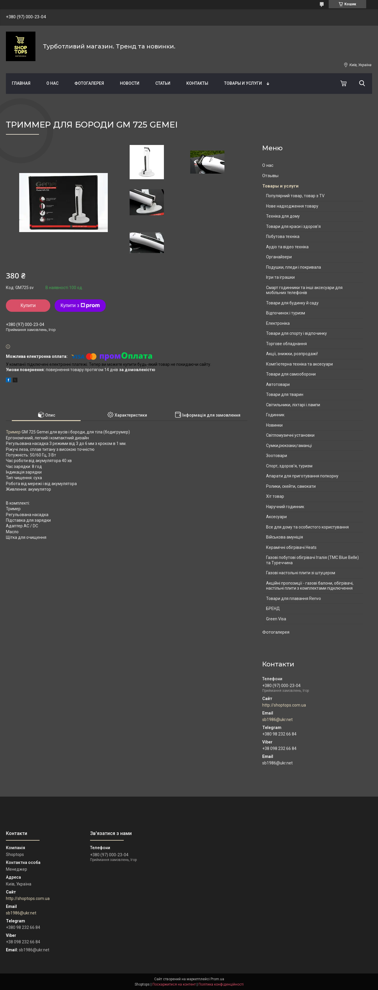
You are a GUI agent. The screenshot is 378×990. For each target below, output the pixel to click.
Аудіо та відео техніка (287, 246)
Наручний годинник (285, 506)
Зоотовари (276, 455)
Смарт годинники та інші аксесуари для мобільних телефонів (304, 290)
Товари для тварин (284, 394)
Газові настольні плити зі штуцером (300, 572)
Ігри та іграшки (280, 277)
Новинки (274, 425)
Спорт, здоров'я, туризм (289, 466)
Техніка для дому (283, 216)
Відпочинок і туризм (285, 313)
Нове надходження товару (292, 206)
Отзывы (270, 175)
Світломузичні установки (290, 435)
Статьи (162, 83)
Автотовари (278, 384)
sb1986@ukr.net (277, 719)
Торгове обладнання (286, 343)
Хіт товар (275, 496)
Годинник (275, 414)
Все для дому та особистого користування (307, 527)
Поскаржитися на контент (174, 984)
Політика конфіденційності (221, 984)
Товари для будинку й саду (292, 303)
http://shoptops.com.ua (284, 705)
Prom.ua (217, 979)
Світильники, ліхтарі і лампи (293, 404)
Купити (27, 305)
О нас (52, 83)
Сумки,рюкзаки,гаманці (289, 445)
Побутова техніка (282, 236)
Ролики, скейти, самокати (291, 486)
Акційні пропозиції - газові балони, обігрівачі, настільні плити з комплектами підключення (309, 586)
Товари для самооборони (291, 374)
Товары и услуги (243, 83)
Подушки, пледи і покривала (293, 267)
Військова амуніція (284, 537)
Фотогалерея (89, 83)
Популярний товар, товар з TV (295, 195)
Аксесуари (276, 516)
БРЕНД (273, 608)
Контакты (197, 83)
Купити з (80, 305)
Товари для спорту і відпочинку (296, 333)
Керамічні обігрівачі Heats (291, 547)
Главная (21, 83)
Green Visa (276, 618)
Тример (13, 432)
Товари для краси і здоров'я (293, 226)
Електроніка (278, 323)
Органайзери (279, 257)
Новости (129, 83)
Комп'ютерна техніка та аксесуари (299, 364)
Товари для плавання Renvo (293, 598)
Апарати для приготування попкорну (302, 476)
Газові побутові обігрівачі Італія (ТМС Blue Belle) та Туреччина (312, 560)
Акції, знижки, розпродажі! (292, 353)
